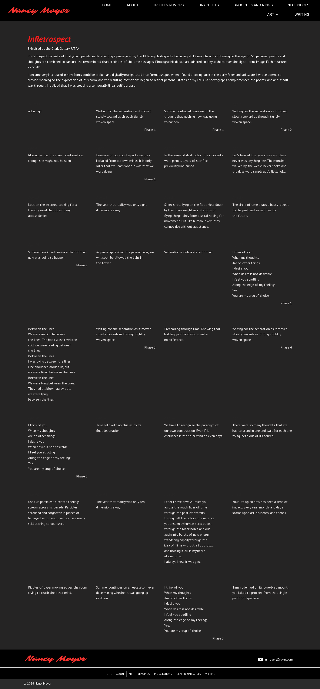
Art (131, 673)
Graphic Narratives (188, 673)
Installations (163, 673)
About (120, 673)
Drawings (143, 673)
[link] (107, 5)
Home (108, 673)
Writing (210, 673)
